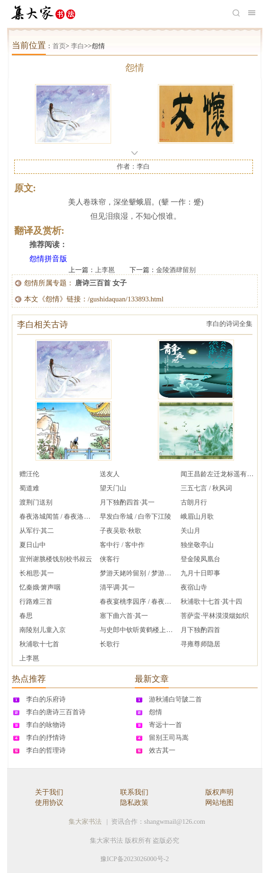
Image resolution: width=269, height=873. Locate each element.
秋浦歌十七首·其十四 (211, 601)
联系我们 (134, 792)
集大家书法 (85, 821)
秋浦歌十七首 (39, 644)
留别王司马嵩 (169, 737)
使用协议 (49, 802)
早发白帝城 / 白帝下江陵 (135, 516)
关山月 (190, 530)
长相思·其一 (36, 573)
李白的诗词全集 (229, 323)
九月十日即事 (200, 573)
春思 (26, 615)
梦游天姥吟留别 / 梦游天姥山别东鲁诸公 (137, 573)
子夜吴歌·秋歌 (120, 530)
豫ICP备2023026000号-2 (134, 859)
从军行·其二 (36, 530)
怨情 (155, 712)
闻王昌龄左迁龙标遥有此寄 (217, 474)
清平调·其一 (117, 587)
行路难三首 (35, 601)
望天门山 (113, 488)
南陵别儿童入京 (42, 629)
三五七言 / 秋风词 (206, 488)
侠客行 (110, 559)
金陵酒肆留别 (176, 270)
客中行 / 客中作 (122, 544)
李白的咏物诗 (46, 724)
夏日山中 (32, 544)
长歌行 (110, 644)
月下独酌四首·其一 (127, 502)
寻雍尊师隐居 (200, 644)
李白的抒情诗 (46, 737)
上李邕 (105, 270)
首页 (59, 46)
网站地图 (219, 802)
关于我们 (49, 792)
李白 (77, 46)
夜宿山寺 (194, 587)
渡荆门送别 (35, 502)
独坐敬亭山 (197, 544)
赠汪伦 (29, 474)
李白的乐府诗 (46, 699)
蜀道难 (29, 488)
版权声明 (219, 792)
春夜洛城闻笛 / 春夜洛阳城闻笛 (56, 516)
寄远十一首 (165, 724)
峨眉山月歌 (197, 516)
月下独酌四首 (200, 629)
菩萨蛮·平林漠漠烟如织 (215, 615)
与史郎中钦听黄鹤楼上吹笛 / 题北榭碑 (137, 629)
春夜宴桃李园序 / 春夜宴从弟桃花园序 (137, 601)
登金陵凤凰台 (200, 559)
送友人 (110, 474)
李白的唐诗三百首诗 (56, 712)
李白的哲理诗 (46, 750)
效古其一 (162, 750)
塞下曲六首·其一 (124, 615)
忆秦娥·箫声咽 (40, 587)
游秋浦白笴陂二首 (175, 699)
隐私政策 (134, 802)
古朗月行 (194, 502)
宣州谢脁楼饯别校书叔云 (55, 559)
